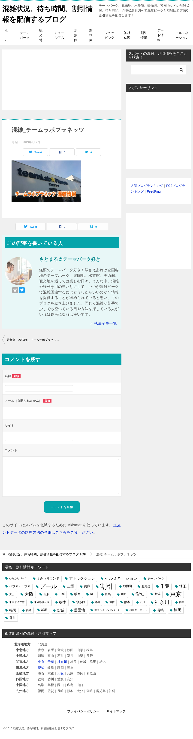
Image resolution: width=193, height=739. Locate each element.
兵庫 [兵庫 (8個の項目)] (87, 586)
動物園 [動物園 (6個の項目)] (127, 586)
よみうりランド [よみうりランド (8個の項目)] (48, 578)
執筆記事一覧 (105, 323)
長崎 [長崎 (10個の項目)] (160, 610)
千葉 (51, 661)
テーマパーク (25, 35)
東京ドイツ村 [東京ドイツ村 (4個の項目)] (16, 601)
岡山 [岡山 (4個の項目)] (92, 593)
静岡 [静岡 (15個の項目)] (177, 609)
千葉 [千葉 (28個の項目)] (164, 585)
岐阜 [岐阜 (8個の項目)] (77, 594)
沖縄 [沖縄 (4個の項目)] (97, 601)
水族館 (75, 35)
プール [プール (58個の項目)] (48, 586)
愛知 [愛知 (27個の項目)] (140, 593)
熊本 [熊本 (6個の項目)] (127, 601)
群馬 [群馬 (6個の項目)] (44, 609)
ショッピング (109, 35)
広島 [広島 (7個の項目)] (108, 594)
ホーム (6, 35)
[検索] (158, 69)
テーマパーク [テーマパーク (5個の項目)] (156, 578)
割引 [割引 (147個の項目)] (106, 586)
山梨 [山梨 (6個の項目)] (62, 593)
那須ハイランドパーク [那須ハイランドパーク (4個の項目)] (107, 609)
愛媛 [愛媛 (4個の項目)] (123, 593)
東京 (41, 661)
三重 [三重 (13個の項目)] (70, 586)
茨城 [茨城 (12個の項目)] (60, 610)
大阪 (60, 673)
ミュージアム (59, 35)
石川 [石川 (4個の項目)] (142, 601)
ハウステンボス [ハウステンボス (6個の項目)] (19, 586)
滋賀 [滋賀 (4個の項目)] (112, 601)
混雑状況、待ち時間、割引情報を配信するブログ (47, 13)
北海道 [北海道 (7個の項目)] (146, 586)
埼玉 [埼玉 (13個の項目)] (183, 586)
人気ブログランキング (147, 185)
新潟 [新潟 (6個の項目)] (157, 593)
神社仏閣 (127, 35)
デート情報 (160, 35)
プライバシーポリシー (83, 711)
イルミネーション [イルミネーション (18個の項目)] (121, 578)
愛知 (41, 667)
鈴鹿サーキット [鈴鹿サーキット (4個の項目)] (138, 609)
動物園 (91, 35)
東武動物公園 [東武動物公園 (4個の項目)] (41, 601)
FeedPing (154, 191)
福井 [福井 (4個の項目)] (181, 601)
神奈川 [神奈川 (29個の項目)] (162, 601)
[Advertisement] (62, 77)
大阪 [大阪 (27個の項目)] (29, 593)
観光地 (40, 35)
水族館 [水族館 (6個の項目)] (80, 601)
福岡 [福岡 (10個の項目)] (12, 610)
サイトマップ (116, 711)
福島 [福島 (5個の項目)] (28, 609)
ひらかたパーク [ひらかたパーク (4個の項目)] (18, 578)
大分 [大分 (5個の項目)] (12, 593)
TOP (47, 554)
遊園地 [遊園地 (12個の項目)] (79, 610)
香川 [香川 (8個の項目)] (12, 617)
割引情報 (144, 35)
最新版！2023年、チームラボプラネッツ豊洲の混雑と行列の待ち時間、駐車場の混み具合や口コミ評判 (34, 339)
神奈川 (62, 661)
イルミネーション (181, 35)
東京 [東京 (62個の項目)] (176, 594)
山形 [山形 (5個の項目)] (46, 593)
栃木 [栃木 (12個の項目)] (62, 602)
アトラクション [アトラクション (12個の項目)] (82, 578)
